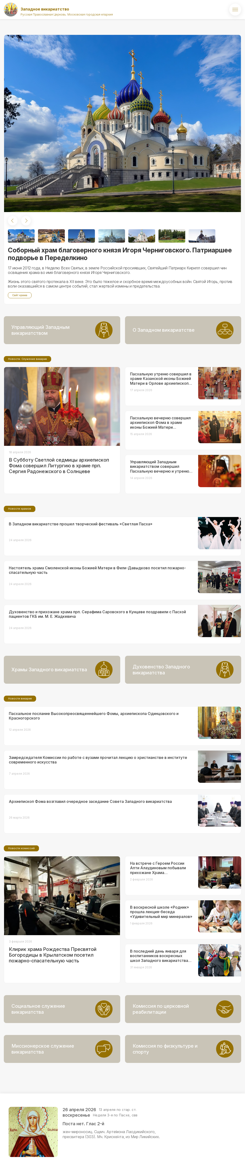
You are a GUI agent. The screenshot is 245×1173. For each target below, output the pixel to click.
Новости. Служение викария (27, 359)
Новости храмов (19, 508)
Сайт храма (19, 295)
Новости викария (20, 698)
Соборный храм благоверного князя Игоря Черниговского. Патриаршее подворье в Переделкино (120, 254)
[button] (12, 220)
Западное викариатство (45, 9)
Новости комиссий (21, 848)
